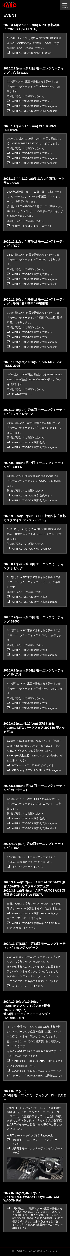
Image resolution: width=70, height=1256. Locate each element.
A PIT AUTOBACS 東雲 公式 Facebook (32, 110)
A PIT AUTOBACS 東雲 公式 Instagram (32, 106)
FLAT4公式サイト (20, 394)
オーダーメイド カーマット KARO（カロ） (14, 7)
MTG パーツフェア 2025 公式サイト (30, 765)
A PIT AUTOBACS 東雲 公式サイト (29, 101)
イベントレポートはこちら (25, 866)
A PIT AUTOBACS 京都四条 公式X (29, 52)
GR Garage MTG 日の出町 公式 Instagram (34, 770)
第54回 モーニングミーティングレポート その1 (35, 1142)
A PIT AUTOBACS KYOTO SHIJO (29, 548)
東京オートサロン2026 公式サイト (29, 225)
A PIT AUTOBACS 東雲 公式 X (27, 337)
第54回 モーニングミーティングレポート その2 (35, 1150)
